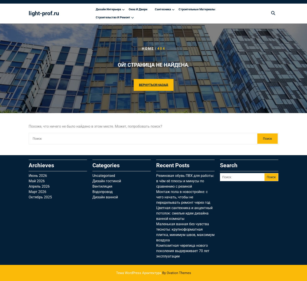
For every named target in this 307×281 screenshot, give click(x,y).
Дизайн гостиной (106, 181)
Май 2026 (37, 181)
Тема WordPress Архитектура (153, 273)
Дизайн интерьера (108, 9)
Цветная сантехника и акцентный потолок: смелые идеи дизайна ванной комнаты (184, 213)
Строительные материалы (197, 9)
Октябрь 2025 (40, 197)
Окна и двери (138, 9)
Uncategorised (103, 176)
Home (148, 49)
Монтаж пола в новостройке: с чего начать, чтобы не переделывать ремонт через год (183, 197)
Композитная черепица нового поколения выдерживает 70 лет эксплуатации (182, 250)
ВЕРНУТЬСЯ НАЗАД (153, 84)
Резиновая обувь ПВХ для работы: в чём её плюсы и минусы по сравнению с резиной (185, 181)
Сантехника (163, 9)
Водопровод (102, 192)
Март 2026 (37, 192)
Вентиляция (102, 186)
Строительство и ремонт (113, 17)
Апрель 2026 (39, 186)
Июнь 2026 (38, 176)
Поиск (267, 138)
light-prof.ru (44, 13)
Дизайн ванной (105, 197)
